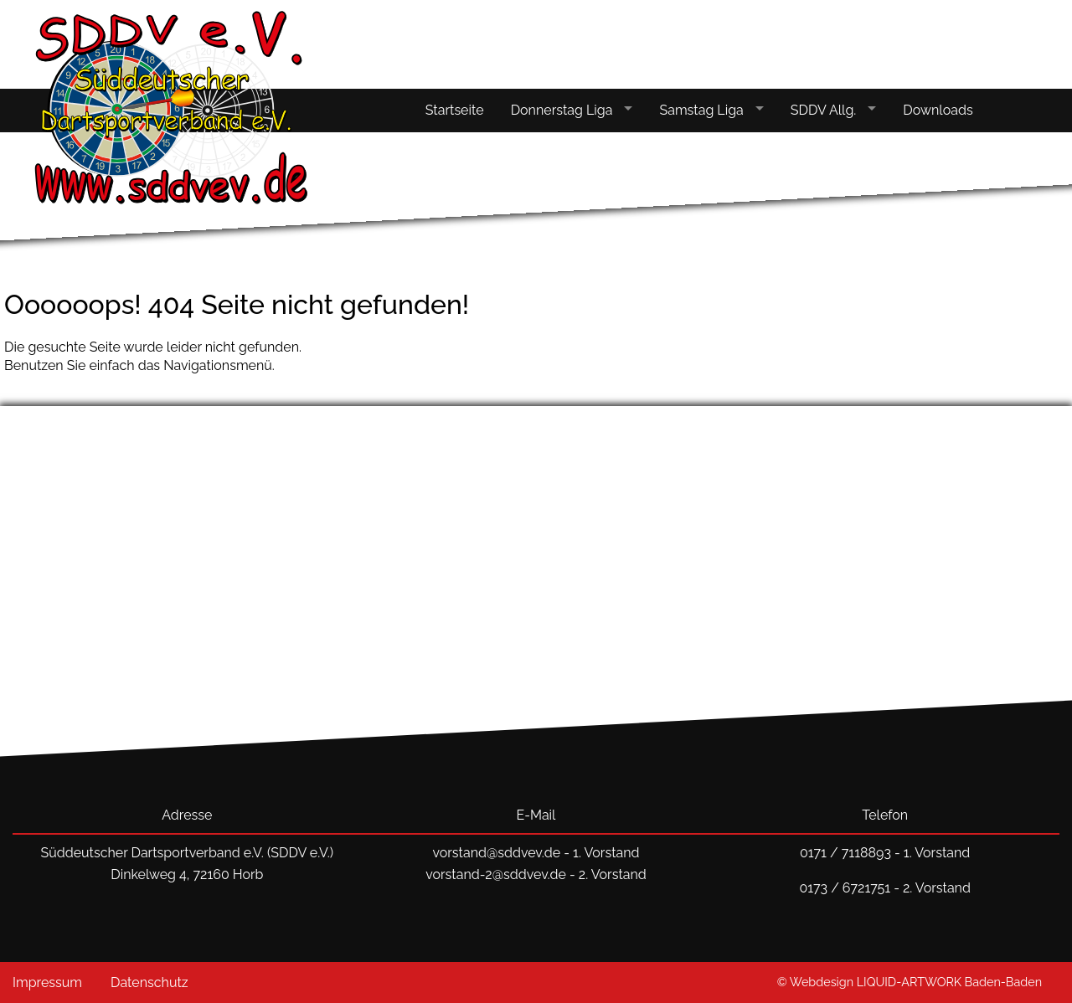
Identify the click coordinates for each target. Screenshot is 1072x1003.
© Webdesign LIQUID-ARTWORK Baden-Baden (909, 982)
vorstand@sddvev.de (496, 853)
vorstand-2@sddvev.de (495, 874)
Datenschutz (149, 982)
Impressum (47, 982)
